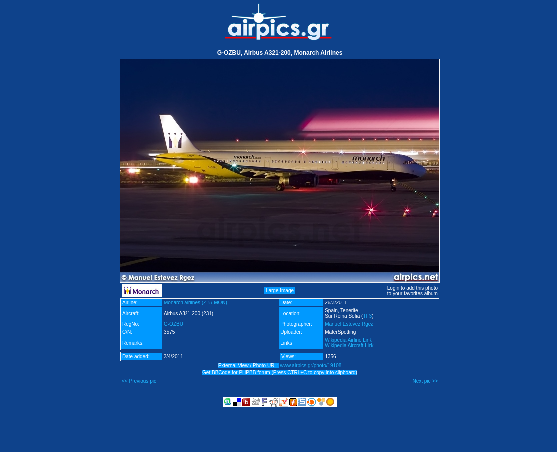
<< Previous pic (139, 381)
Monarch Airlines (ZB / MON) (195, 302)
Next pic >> (425, 381)
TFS (367, 316)
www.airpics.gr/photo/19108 (310, 365)
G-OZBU (173, 324)
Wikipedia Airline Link (348, 340)
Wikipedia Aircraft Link (349, 345)
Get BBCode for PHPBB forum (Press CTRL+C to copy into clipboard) (279, 372)
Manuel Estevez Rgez (349, 324)
